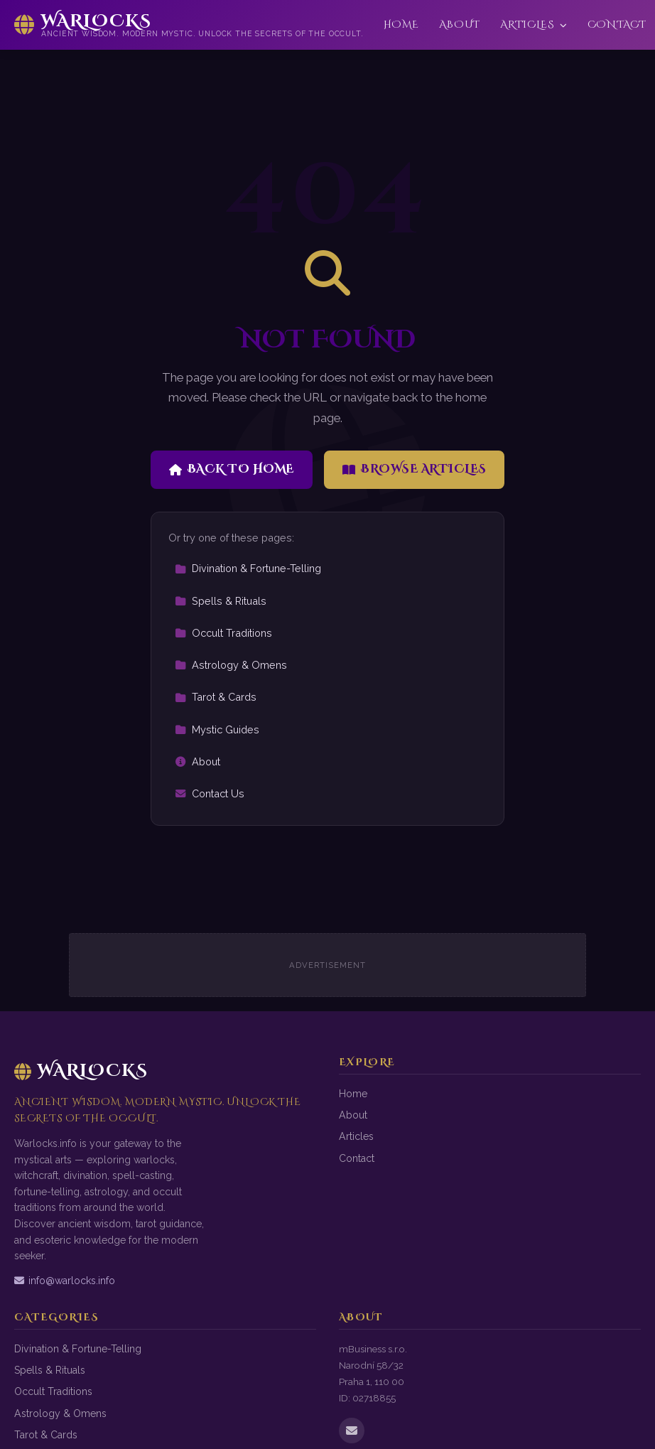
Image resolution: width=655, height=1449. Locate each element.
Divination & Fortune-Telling (248, 568)
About (460, 24)
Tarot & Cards (215, 697)
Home (401, 24)
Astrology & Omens (231, 665)
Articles (533, 24)
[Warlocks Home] (189, 25)
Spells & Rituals (220, 601)
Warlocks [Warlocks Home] (81, 1071)
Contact (617, 24)
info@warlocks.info (64, 1280)
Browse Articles (414, 469)
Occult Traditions (223, 633)
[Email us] (351, 1430)
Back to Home (231, 469)
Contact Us (209, 793)
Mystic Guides (217, 729)
